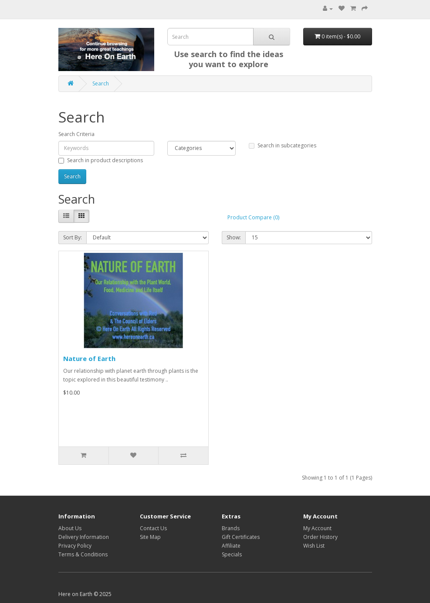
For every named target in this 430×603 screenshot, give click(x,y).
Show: (234, 237)
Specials (232, 554)
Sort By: (72, 237)
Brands (231, 528)
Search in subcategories (282, 145)
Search (100, 83)
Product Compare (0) (253, 217)
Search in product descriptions (100, 160)
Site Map (150, 537)
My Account (317, 528)
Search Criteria (76, 134)
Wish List (314, 545)
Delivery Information (83, 537)
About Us (69, 528)
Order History (320, 537)
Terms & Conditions (83, 554)
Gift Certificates (241, 537)
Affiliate (231, 545)
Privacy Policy (74, 545)
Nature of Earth (89, 358)
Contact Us (153, 528)
